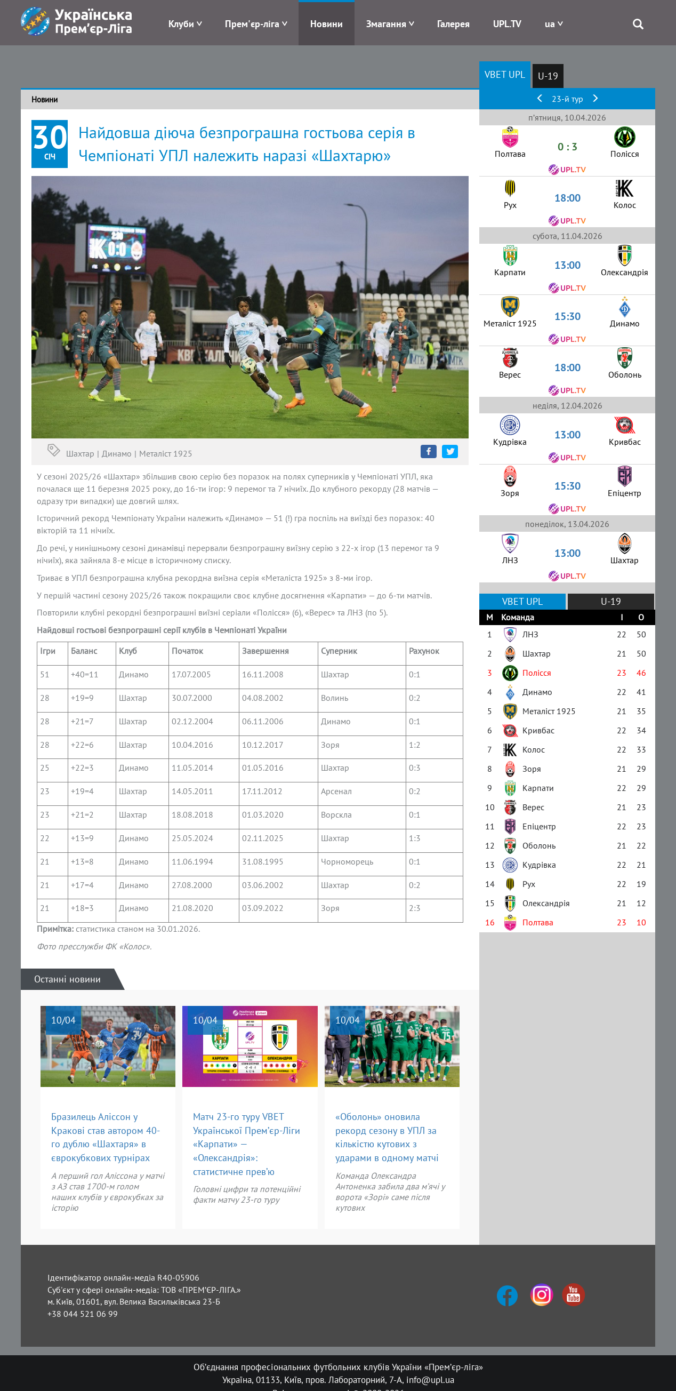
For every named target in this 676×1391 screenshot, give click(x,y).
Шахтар (80, 453)
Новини (326, 24)
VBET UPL (505, 74)
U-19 (548, 76)
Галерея (453, 24)
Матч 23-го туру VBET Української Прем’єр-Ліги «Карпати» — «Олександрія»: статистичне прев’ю (246, 1144)
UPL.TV (507, 24)
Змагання (386, 24)
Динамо (117, 453)
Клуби (181, 24)
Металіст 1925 (165, 453)
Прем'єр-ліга (252, 24)
